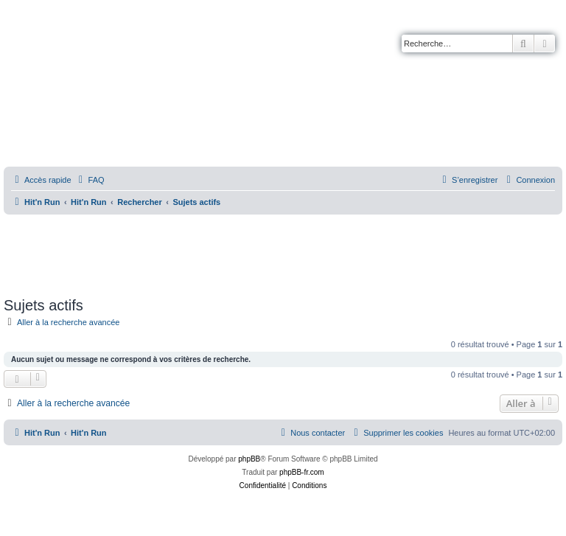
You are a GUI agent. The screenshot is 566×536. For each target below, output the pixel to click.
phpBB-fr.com (301, 472)
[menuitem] (90, 180)
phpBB (249, 459)
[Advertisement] (283, 250)
